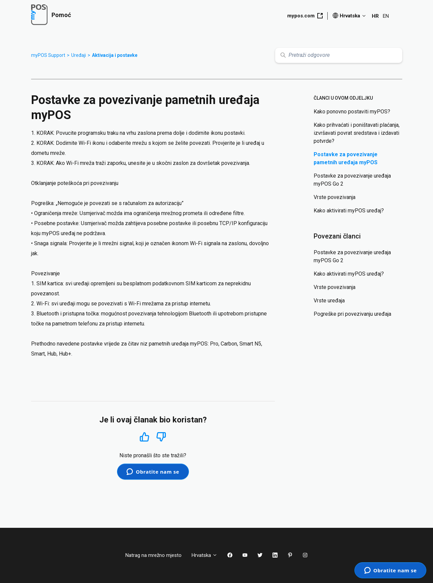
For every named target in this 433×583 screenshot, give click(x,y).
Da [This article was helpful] (144, 436)
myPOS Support (48, 55)
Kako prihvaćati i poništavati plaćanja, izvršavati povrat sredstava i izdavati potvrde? (357, 133)
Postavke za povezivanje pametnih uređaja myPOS (345, 158)
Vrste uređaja (329, 300)
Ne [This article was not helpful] (161, 437)
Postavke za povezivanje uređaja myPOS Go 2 (352, 180)
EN (386, 16)
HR (375, 16)
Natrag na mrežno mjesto (153, 555)
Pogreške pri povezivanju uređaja (352, 314)
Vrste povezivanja (334, 197)
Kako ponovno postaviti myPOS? (352, 111)
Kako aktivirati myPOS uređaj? (349, 210)
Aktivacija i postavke (114, 55)
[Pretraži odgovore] (338, 55)
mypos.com (305, 16)
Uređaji (78, 55)
